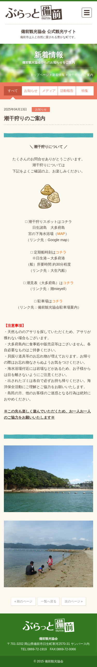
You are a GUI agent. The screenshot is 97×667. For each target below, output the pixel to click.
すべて (13, 91)
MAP (61, 234)
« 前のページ (23, 601)
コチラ (61, 252)
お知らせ (31, 91)
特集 (84, 91)
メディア (49, 91)
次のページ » (74, 601)
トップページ (39, 75)
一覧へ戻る (48, 601)
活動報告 (66, 91)
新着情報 (58, 75)
